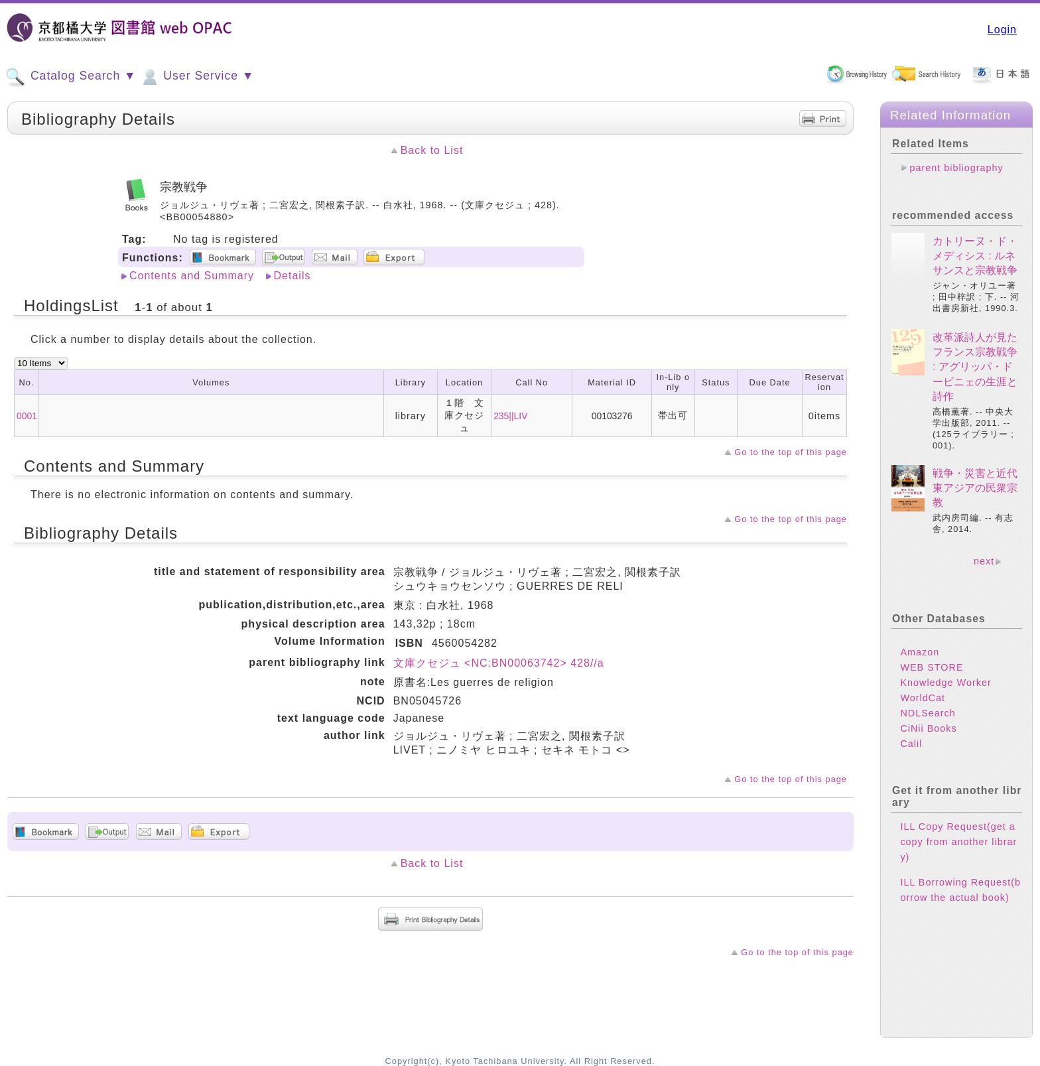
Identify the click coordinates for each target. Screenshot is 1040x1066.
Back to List (432, 150)
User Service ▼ (196, 77)
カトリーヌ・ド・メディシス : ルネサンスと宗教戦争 (975, 256)
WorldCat (922, 698)
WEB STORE (931, 667)
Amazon (919, 652)
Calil (911, 743)
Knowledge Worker (945, 682)
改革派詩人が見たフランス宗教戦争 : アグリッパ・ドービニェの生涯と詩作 (975, 367)
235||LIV (510, 416)
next (984, 561)
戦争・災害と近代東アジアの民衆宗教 (975, 488)
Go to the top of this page (790, 452)
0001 (27, 416)
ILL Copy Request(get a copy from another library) (958, 841)
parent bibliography (956, 168)
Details (292, 275)
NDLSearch (927, 713)
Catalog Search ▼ (70, 77)
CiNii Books (928, 728)
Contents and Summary (191, 275)
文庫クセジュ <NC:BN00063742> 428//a (498, 663)
